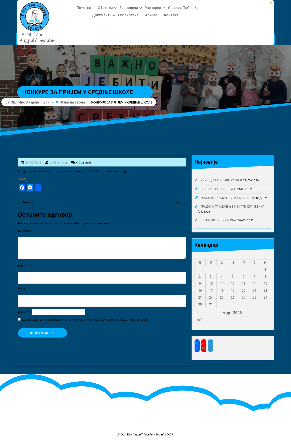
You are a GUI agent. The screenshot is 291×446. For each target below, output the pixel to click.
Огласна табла (181, 8)
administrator (58, 162)
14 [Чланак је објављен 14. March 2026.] (254, 283)
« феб (198, 320)
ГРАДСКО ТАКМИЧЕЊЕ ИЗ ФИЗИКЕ (225, 198)
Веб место (24, 312)
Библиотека (128, 15)
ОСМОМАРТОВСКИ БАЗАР (218, 220)
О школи (105, 8)
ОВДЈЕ (22, 178)
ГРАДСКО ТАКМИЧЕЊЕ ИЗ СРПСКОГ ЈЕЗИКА (232, 206)
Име (21, 265)
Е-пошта (24, 288)
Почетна (84, 8)
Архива (151, 15)
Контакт (171, 15)
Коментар (25, 230)
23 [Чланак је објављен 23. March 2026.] (200, 297)
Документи (101, 15)
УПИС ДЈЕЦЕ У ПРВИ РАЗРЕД (221, 180)
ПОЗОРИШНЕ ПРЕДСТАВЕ (218, 189)
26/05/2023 (33, 162)
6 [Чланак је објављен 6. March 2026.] (243, 277)
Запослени (128, 8)
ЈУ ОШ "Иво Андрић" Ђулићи (37, 37)
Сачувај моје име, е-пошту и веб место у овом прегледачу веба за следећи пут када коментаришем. (84, 319)
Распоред (153, 8)
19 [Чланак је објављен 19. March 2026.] (233, 290)
